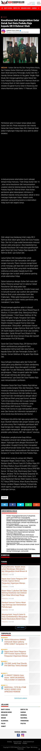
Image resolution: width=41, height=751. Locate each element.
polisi (3, 723)
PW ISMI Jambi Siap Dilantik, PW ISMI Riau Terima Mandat (15, 664)
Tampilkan (35, 555)
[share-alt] (4, 504)
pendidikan (25, 721)
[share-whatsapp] (28, 504)
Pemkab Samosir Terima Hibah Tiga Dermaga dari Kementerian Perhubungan (14, 605)
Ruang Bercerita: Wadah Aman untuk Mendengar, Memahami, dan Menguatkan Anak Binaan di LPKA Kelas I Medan (14, 570)
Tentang (9, 741)
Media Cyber (17, 743)
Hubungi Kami (17, 741)
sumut (3, 726)
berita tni (16, 8)
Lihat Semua (20, 627)
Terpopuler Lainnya (20, 698)
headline (4, 715)
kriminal (24, 715)
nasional (24, 718)
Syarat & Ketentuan (28, 741)
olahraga (4, 721)
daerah (34, 8)
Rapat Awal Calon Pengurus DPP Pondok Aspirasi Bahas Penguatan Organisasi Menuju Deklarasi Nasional (14, 582)
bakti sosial (8, 8)
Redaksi (25, 743)
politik (23, 723)
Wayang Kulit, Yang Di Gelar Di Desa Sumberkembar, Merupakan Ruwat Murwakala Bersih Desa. (14, 616)
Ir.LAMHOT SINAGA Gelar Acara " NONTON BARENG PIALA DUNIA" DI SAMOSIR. (14, 677)
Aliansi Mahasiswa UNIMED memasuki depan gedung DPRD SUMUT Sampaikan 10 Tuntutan (15, 643)
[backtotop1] (39, 749)
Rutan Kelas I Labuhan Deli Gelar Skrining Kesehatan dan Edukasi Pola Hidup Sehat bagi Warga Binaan (14, 594)
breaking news (26, 8)
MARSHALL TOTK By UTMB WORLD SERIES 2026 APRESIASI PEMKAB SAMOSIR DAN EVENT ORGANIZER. (15, 691)
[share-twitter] (20, 504)
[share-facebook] (12, 504)
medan (3, 718)
